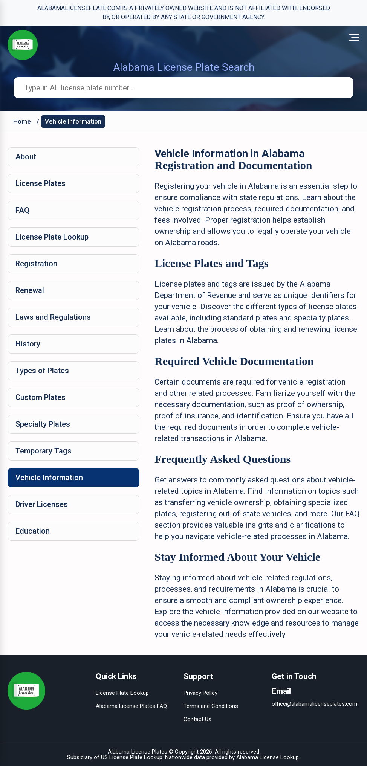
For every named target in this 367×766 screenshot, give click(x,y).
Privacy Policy (200, 693)
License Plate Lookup (52, 236)
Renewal (29, 290)
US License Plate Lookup (131, 757)
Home (22, 121)
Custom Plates (40, 397)
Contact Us (197, 719)
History (27, 343)
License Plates (40, 183)
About (25, 156)
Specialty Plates (42, 424)
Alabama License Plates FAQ (131, 706)
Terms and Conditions (211, 706)
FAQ (22, 210)
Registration (36, 263)
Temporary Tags (43, 450)
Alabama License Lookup (267, 757)
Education (32, 531)
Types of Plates (42, 370)
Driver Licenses (41, 504)
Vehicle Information (73, 121)
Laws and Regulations (53, 317)
